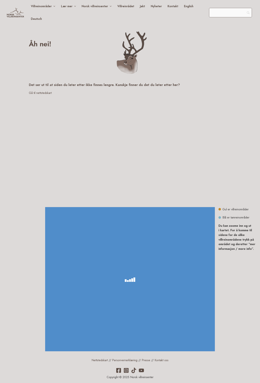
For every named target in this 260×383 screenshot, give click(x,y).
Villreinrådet (125, 6)
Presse (146, 360)
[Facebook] (118, 370)
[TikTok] (133, 370)
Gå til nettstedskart (40, 93)
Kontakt (173, 6)
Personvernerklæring (124, 360)
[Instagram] (126, 370)
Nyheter (156, 6)
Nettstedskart (100, 360)
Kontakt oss (161, 360)
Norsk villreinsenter (97, 6)
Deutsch (36, 19)
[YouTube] (141, 370)
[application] (53, 6)
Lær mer (68, 6)
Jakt (142, 6)
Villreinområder (43, 6)
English (188, 6)
